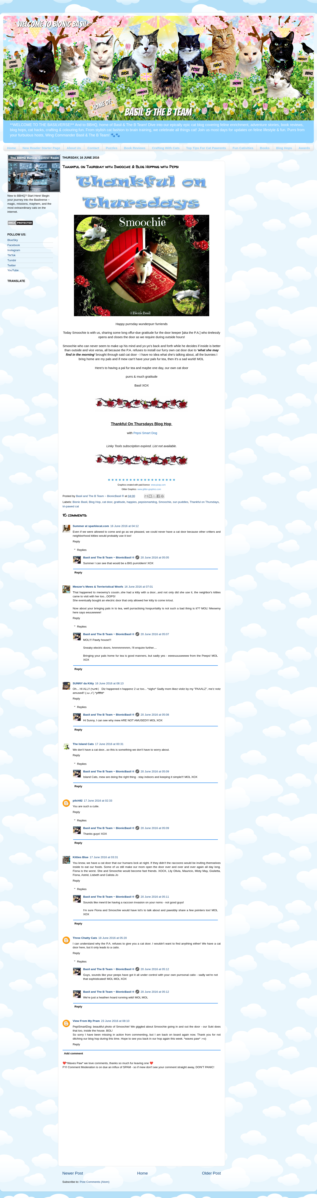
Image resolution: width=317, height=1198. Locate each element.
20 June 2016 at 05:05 (155, 557)
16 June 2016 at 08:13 (109, 683)
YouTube (13, 270)
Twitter (11, 265)
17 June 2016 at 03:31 (104, 857)
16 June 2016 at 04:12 (124, 526)
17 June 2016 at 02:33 (98, 800)
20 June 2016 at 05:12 (155, 969)
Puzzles (111, 148)
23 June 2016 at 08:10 (115, 1020)
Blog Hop (95, 502)
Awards (304, 148)
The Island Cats (83, 744)
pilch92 (78, 800)
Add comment (73, 1053)
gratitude (119, 502)
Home (11, 148)
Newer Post (72, 1173)
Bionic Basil (79, 502)
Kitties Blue (80, 857)
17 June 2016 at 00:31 (109, 744)
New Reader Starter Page (41, 148)
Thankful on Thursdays (204, 502)
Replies (82, 549)
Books (265, 148)
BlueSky (12, 240)
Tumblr (11, 260)
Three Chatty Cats (85, 937)
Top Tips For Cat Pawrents (206, 148)
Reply (76, 541)
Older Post (211, 1173)
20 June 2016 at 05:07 (155, 634)
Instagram (13, 250)
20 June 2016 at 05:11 (155, 896)
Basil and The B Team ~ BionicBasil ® (108, 557)
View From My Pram (86, 1020)
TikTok (11, 255)
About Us (74, 148)
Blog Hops (284, 148)
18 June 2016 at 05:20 (112, 937)
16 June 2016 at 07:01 (138, 586)
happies (132, 502)
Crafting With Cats (166, 148)
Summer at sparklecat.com (91, 526)
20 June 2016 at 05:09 (155, 771)
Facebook (13, 245)
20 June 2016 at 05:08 (155, 714)
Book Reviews (134, 148)
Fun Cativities (242, 148)
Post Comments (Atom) (94, 1181)
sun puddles (180, 502)
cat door (107, 502)
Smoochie (164, 502)
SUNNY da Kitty (83, 683)
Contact (93, 148)
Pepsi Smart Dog (145, 433)
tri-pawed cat (71, 506)
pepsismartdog (147, 502)
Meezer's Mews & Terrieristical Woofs (98, 586)
